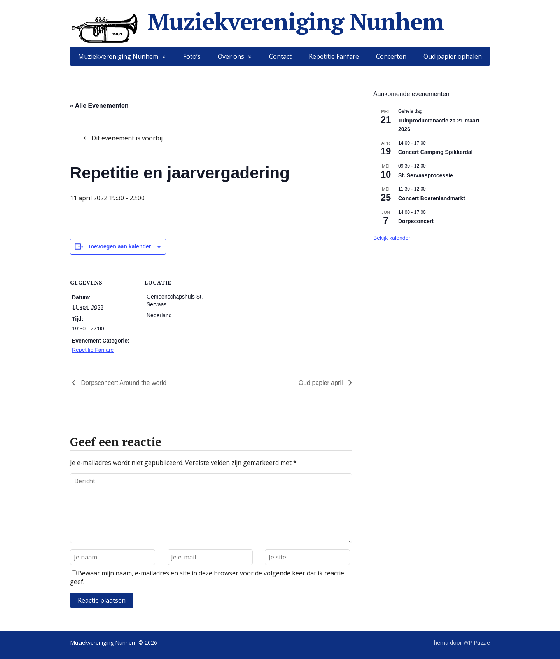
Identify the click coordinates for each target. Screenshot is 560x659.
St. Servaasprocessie (425, 175)
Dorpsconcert (416, 221)
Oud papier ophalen (453, 56)
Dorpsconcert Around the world (122, 382)
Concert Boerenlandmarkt (431, 198)
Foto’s (192, 56)
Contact (280, 56)
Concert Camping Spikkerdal (435, 152)
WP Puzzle (477, 642)
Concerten (391, 56)
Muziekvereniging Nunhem (256, 21)
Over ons (231, 56)
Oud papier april (322, 382)
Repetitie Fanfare (334, 56)
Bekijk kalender (391, 238)
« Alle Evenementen (99, 105)
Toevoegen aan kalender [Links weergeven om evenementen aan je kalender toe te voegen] (119, 246)
